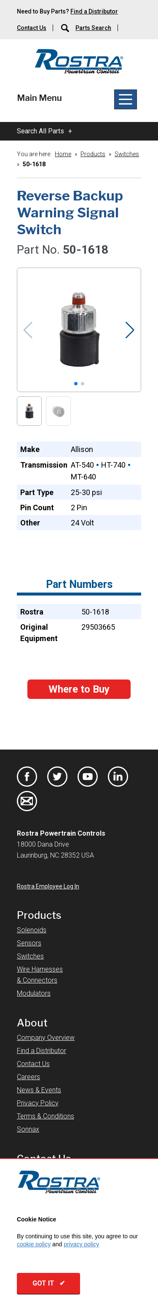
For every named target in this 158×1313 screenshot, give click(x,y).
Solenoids (31, 930)
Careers (28, 1077)
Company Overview (46, 1038)
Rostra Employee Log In (48, 886)
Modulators (34, 993)
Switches (127, 154)
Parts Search (93, 27)
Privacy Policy (38, 1103)
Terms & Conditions (45, 1116)
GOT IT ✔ (48, 1283)
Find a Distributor (94, 11)
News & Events (39, 1090)
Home (63, 154)
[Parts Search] (65, 27)
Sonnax (28, 1129)
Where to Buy (79, 689)
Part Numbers (79, 584)
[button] (130, 330)
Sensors (29, 943)
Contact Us (31, 27)
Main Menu (39, 98)
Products (92, 154)
